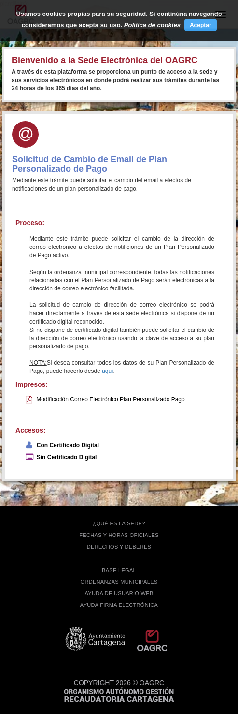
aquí (107, 371)
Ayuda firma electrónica (119, 605)
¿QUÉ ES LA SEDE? (119, 523)
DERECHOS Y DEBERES (119, 546)
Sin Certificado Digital (67, 457)
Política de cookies (152, 24)
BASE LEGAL (119, 570)
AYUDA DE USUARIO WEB (118, 593)
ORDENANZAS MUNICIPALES (119, 582)
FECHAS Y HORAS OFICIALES (119, 535)
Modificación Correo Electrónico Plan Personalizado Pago (110, 399)
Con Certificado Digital (68, 445)
